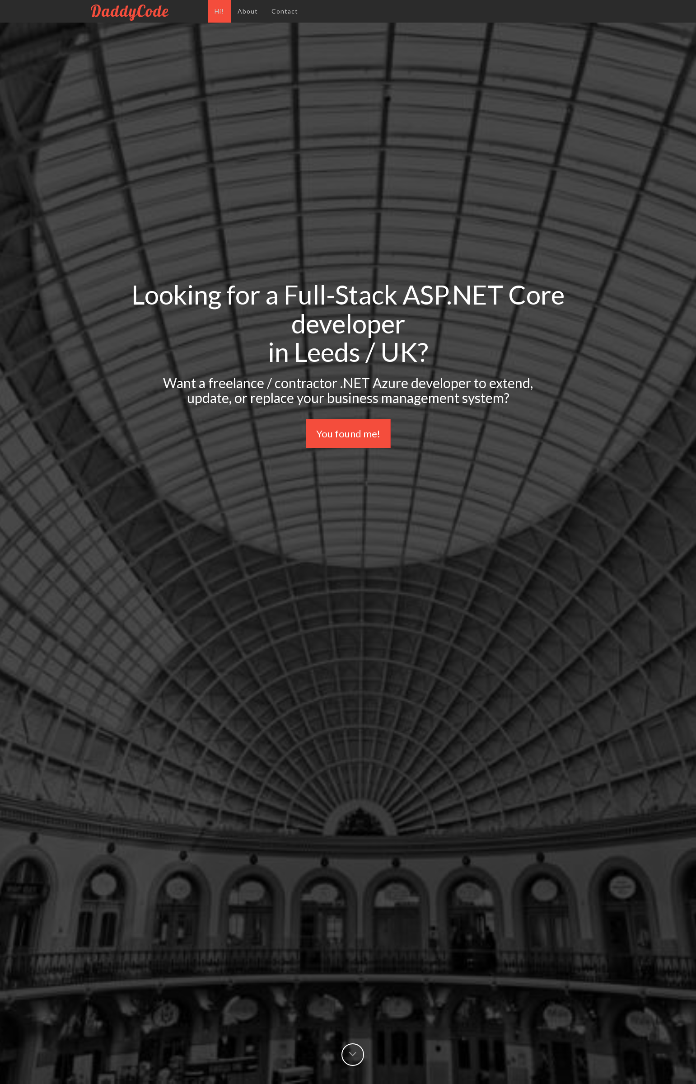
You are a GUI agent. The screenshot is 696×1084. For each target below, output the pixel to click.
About (248, 11)
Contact (284, 11)
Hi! (219, 11)
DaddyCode (145, 11)
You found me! (348, 433)
